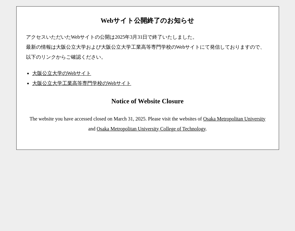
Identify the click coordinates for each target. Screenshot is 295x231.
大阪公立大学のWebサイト (61, 73)
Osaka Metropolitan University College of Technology (151, 128)
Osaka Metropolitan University (234, 118)
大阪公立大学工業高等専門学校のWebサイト (81, 83)
